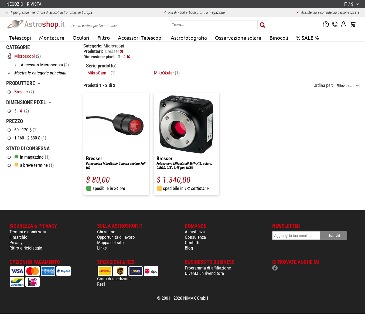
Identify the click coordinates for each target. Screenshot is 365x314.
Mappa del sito (110, 242)
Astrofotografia (189, 37)
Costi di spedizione (114, 278)
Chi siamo (106, 231)
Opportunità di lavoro (116, 237)
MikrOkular (167, 73)
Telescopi (20, 37)
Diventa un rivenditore (204, 273)
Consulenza (195, 237)
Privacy (15, 242)
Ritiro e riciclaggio (25, 248)
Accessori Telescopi (140, 37)
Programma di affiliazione (208, 268)
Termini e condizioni (27, 231)
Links (102, 248)
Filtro (103, 37)
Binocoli (279, 37)
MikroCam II (101, 73)
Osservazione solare (238, 37)
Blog (189, 248)
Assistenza (195, 231)
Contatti (192, 242)
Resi (101, 284)
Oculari (81, 37)
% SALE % (307, 37)
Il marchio (18, 237)
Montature (51, 37)
